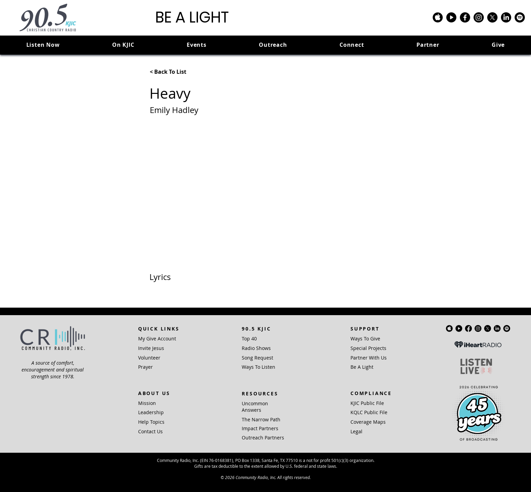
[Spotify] (520, 17)
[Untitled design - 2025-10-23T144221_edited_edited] (438, 17)
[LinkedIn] (506, 17)
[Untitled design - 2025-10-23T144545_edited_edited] (451, 17)
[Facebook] (465, 17)
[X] (492, 17)
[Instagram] (479, 17)
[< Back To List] (172, 72)
